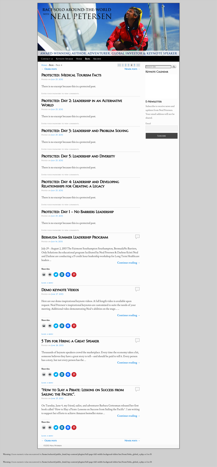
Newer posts (132, 69)
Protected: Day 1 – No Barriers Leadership (77, 211)
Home (79, 58)
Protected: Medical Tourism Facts (71, 75)
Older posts (49, 69)
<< (119, 65)
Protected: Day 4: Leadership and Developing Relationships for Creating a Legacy (80, 184)
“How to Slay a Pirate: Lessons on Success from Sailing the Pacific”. (82, 392)
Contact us (47, 58)
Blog (87, 58)
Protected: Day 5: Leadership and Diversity (78, 156)
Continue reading (128, 262)
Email (148, 123)
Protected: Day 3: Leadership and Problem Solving (84, 130)
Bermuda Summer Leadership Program (74, 237)
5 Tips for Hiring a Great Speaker (70, 341)
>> (138, 65)
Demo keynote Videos (60, 289)
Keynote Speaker (64, 58)
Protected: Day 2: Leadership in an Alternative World (81, 102)
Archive (97, 58)
